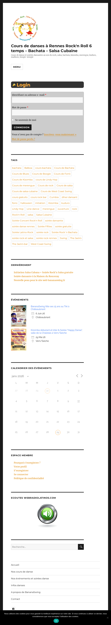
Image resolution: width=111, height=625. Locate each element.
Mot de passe (20, 107)
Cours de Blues (20, 173)
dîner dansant (69, 197)
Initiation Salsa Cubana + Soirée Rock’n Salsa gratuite (43, 272)
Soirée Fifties (45, 226)
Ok (56, 621)
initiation (40, 203)
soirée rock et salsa (22, 238)
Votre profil (20, 466)
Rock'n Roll (18, 214)
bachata (16, 168)
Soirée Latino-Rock (22, 232)
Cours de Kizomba (22, 179)
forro (14, 203)
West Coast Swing (41, 244)
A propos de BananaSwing (25, 592)
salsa (30, 214)
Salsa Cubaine (44, 214)
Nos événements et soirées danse (30, 578)
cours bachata (43, 168)
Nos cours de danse (22, 571)
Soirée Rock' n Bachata (64, 232)
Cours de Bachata (64, 168)
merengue (49, 209)
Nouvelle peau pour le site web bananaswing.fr (39, 280)
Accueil (15, 565)
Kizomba (53, 203)
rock (74, 209)
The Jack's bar (20, 244)
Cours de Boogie (41, 173)
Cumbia (54, 197)
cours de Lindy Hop (46, 179)
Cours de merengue (23, 185)
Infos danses (18, 585)
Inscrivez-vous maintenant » (60, 134)
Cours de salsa (65, 185)
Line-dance (33, 209)
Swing (63, 238)
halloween (26, 203)
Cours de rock (45, 185)
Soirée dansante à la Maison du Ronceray (36, 276)
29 (58, 432)
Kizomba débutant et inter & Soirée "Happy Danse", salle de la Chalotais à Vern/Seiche (57, 331)
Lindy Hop (18, 209)
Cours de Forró (62, 173)
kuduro (65, 203)
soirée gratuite (63, 226)
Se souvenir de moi (24, 120)
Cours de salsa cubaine (25, 191)
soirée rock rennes (46, 238)
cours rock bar (38, 197)
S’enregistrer (21, 470)
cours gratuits (19, 197)
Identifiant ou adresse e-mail (29, 94)
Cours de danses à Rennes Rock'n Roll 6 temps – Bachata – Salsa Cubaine (51, 48)
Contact (15, 599)
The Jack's (75, 238)
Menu (17, 67)
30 (47, 390)
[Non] (107, 617)
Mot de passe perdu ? (23, 139)
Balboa (28, 168)
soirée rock (42, 232)
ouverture (63, 209)
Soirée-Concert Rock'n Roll (27, 220)
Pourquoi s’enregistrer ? (27, 462)
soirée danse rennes (23, 226)
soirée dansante (54, 220)
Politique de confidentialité (29, 478)
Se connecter (21, 474)
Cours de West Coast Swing (56, 191)
